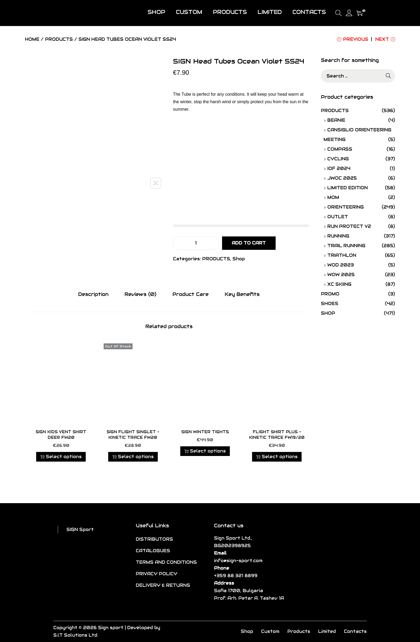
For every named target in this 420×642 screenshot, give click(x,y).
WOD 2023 (340, 265)
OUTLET (337, 217)
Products (298, 631)
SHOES (329, 303)
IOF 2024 (338, 168)
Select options (61, 456)
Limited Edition (347, 188)
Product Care (190, 294)
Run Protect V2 (349, 226)
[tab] (93, 294)
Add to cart (249, 243)
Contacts (355, 631)
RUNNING (338, 236)
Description (93, 294)
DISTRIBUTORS (154, 539)
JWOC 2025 (342, 178)
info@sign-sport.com (238, 560)
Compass (339, 149)
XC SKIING (339, 284)
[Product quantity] (195, 243)
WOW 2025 (341, 274)
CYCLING (338, 159)
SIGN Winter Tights (205, 431)
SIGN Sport (80, 529)
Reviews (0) (140, 294)
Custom (270, 631)
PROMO (330, 294)
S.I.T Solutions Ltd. (75, 635)
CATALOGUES (153, 551)
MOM (333, 197)
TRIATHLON (341, 255)
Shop (238, 259)
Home (32, 39)
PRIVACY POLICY (156, 574)
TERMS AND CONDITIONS (166, 562)
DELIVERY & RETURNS (163, 585)
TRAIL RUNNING (346, 245)
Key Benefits (242, 294)
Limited (327, 631)
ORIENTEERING (345, 207)
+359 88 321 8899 (235, 575)
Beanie (336, 120)
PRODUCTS (59, 39)
